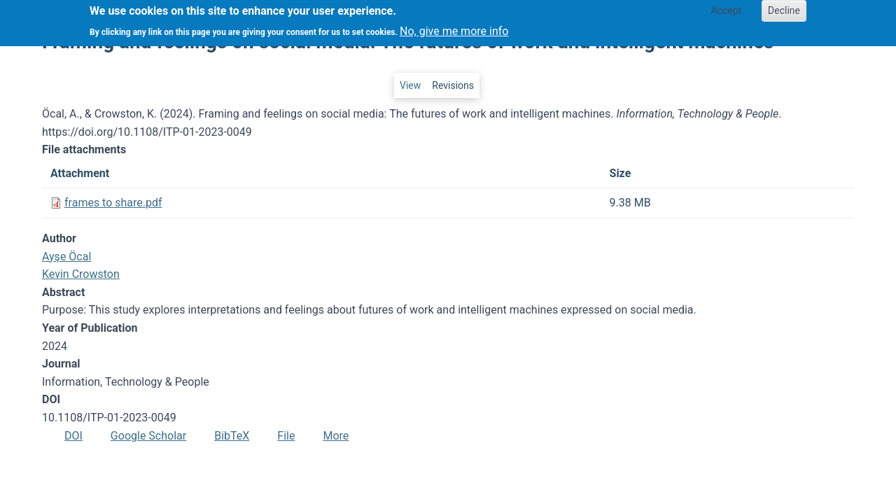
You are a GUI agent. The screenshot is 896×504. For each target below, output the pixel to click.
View (410, 85)
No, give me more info (454, 27)
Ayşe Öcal (66, 256)
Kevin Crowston (81, 274)
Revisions (453, 85)
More (336, 435)
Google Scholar (148, 435)
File (286, 435)
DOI (73, 435)
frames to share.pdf (113, 202)
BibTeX (231, 435)
